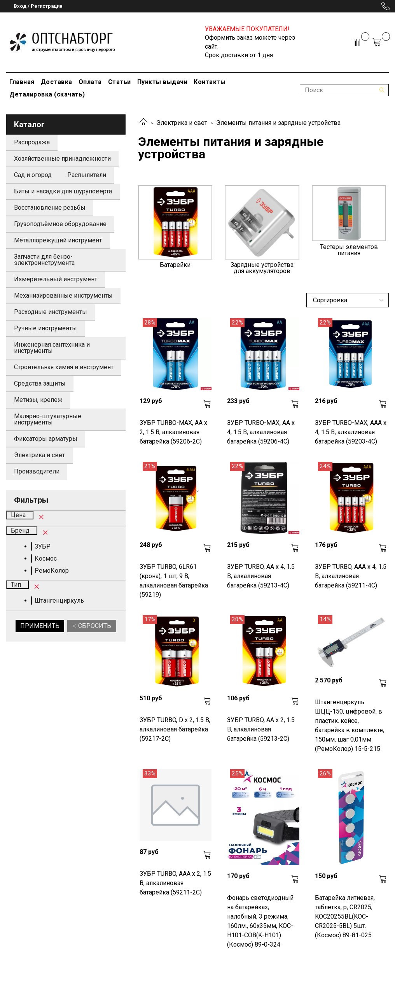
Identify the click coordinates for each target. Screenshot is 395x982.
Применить (39, 626)
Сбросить (94, 626)
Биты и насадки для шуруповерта (63, 191)
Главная (22, 82)
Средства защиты (40, 383)
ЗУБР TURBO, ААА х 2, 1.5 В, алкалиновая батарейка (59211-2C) (175, 883)
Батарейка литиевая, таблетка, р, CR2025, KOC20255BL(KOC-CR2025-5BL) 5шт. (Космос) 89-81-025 (345, 916)
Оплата (90, 82)
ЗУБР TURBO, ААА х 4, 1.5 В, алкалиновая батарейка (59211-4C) (350, 576)
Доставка (56, 82)
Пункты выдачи (162, 82)
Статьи (119, 82)
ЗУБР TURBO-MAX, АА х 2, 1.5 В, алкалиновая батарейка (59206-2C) (173, 432)
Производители (36, 471)
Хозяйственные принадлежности (62, 158)
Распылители (86, 175)
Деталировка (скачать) (47, 94)
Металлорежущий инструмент (58, 240)
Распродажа (32, 142)
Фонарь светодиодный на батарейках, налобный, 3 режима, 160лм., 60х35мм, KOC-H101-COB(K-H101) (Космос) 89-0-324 (260, 921)
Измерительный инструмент (55, 279)
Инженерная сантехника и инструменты (52, 347)
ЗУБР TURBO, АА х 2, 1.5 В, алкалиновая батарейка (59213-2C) (261, 729)
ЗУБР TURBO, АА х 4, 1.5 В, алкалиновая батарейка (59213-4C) (261, 576)
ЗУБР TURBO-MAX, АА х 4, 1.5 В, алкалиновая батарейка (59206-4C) (261, 432)
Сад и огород (33, 175)
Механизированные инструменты (63, 295)
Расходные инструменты (50, 312)
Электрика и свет (181, 122)
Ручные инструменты (45, 328)
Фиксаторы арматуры (45, 438)
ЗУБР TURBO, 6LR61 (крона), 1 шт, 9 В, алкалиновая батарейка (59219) (174, 580)
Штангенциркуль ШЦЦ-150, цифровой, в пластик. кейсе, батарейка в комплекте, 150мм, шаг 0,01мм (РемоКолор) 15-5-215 (349, 725)
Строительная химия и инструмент (64, 367)
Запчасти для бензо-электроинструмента (44, 260)
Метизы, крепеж (38, 399)
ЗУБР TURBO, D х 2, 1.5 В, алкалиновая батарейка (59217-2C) (175, 729)
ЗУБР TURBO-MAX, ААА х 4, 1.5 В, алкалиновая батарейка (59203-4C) (350, 432)
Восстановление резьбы (50, 207)
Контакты (209, 82)
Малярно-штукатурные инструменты (47, 419)
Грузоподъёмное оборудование (60, 224)
